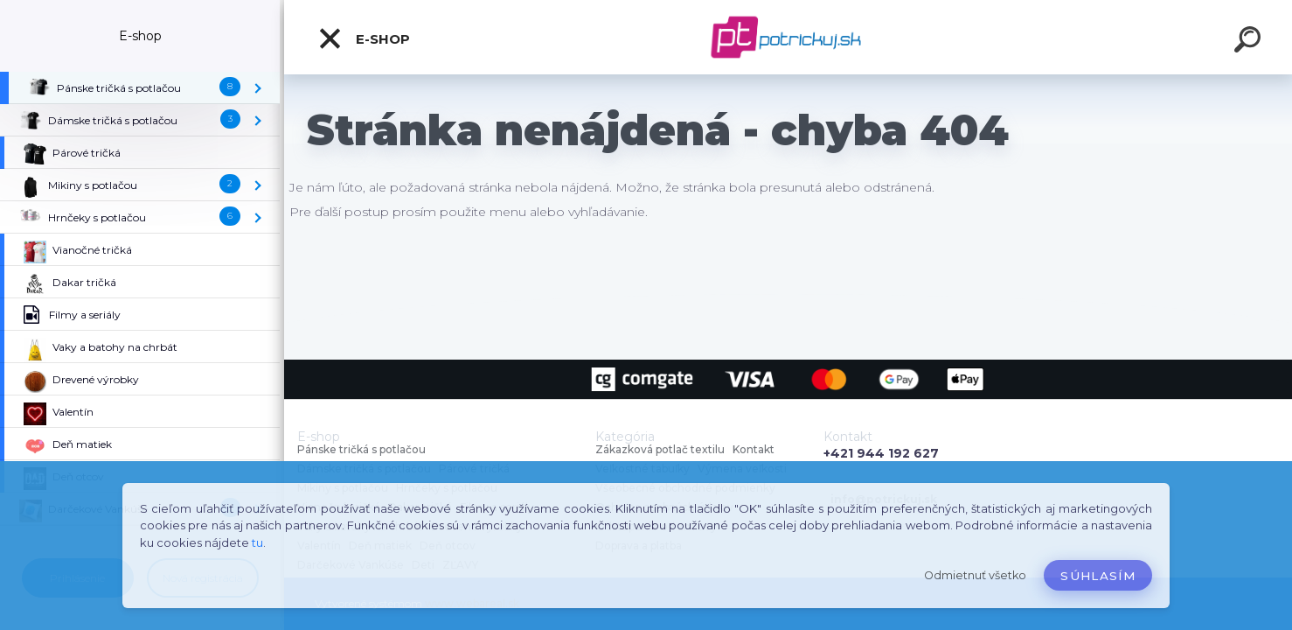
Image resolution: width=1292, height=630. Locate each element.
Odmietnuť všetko (975, 575)
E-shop (363, 38)
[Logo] (788, 37)
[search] (1250, 42)
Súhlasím (1098, 576)
